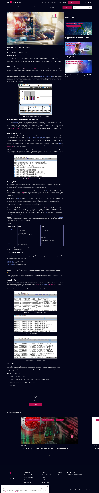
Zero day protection (46, 482)
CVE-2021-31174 (10, 262)
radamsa (60, 143)
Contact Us (60, 474)
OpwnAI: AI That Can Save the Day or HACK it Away (78, 75)
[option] (49, 435)
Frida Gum (10, 234)
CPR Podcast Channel (20, 7)
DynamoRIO (10, 229)
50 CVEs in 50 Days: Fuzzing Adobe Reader (36, 137)
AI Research (28, 7)
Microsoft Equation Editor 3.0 (46, 76)
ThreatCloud (44, 477)
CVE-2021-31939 (10, 266)
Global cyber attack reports (29, 474)
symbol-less (15, 122)
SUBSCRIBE (67, 7)
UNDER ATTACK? (74, 2)
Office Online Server (45, 284)
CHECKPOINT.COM (62, 2)
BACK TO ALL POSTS (35, 404)
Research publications (28, 477)
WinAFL (47, 190)
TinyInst (9, 243)
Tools (43, 472)
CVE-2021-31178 (10, 264)
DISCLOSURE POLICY (52, 2)
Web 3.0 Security (35, 7)
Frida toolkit (19, 198)
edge (46, 212)
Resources (52, 7)
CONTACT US (43, 2)
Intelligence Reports (44, 7)
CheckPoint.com (78, 489)
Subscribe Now (70, 476)
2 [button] (49, 455)
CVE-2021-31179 (10, 261)
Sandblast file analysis (46, 474)
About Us (58, 7)
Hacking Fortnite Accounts (73, 57)
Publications (27, 472)
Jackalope (61, 217)
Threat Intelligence (45, 479)
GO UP (35, 398)
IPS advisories (27, 479)
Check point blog (27, 482)
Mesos (9, 239)
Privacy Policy (89, 489)
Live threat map (45, 484)
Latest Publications (10, 7)
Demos (25, 484)
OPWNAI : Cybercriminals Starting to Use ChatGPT (77, 38)
